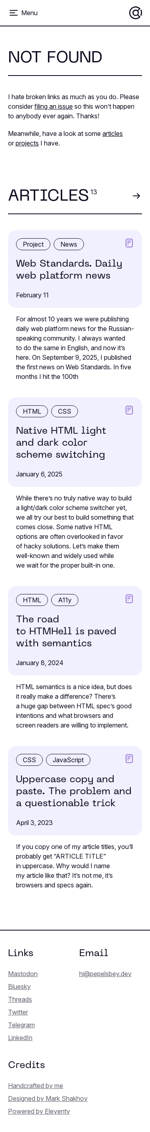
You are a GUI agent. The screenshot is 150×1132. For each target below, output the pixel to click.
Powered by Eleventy (39, 1111)
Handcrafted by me (35, 1086)
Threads (20, 999)
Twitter (18, 1012)
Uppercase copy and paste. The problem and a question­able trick (74, 792)
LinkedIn (20, 1038)
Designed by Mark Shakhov (48, 1098)
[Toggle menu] (23, 13)
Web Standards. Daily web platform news (69, 270)
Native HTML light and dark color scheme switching (61, 443)
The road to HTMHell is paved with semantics (66, 632)
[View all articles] (136, 196)
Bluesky (19, 986)
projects (27, 143)
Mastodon (23, 974)
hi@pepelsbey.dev (105, 974)
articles (112, 134)
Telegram (21, 1025)
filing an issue (53, 106)
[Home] (135, 12)
